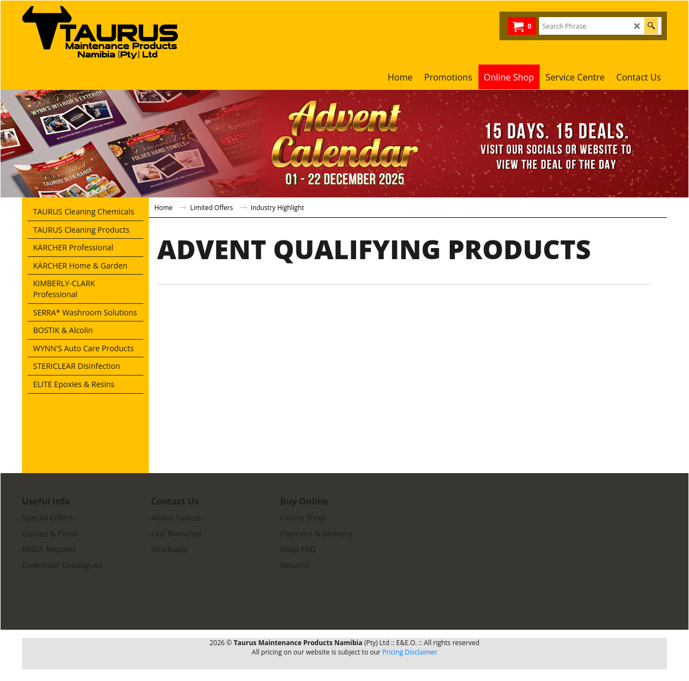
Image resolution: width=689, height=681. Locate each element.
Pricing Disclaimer (410, 652)
